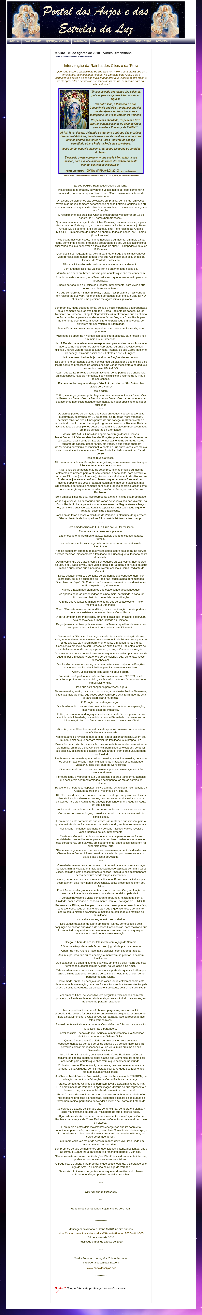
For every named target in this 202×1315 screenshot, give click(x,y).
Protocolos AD (99, 41)
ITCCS (126, 41)
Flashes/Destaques (143, 41)
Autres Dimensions (32, 41)
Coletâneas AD (80, 41)
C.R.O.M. (114, 41)
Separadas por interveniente (57, 41)
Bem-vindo (14, 41)
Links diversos (162, 41)
